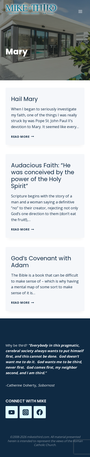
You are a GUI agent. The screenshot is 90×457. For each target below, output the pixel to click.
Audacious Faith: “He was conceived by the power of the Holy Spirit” (42, 175)
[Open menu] (80, 11)
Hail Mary (24, 99)
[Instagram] (26, 412)
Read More (22, 137)
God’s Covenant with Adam (41, 261)
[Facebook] (40, 412)
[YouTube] (12, 412)
